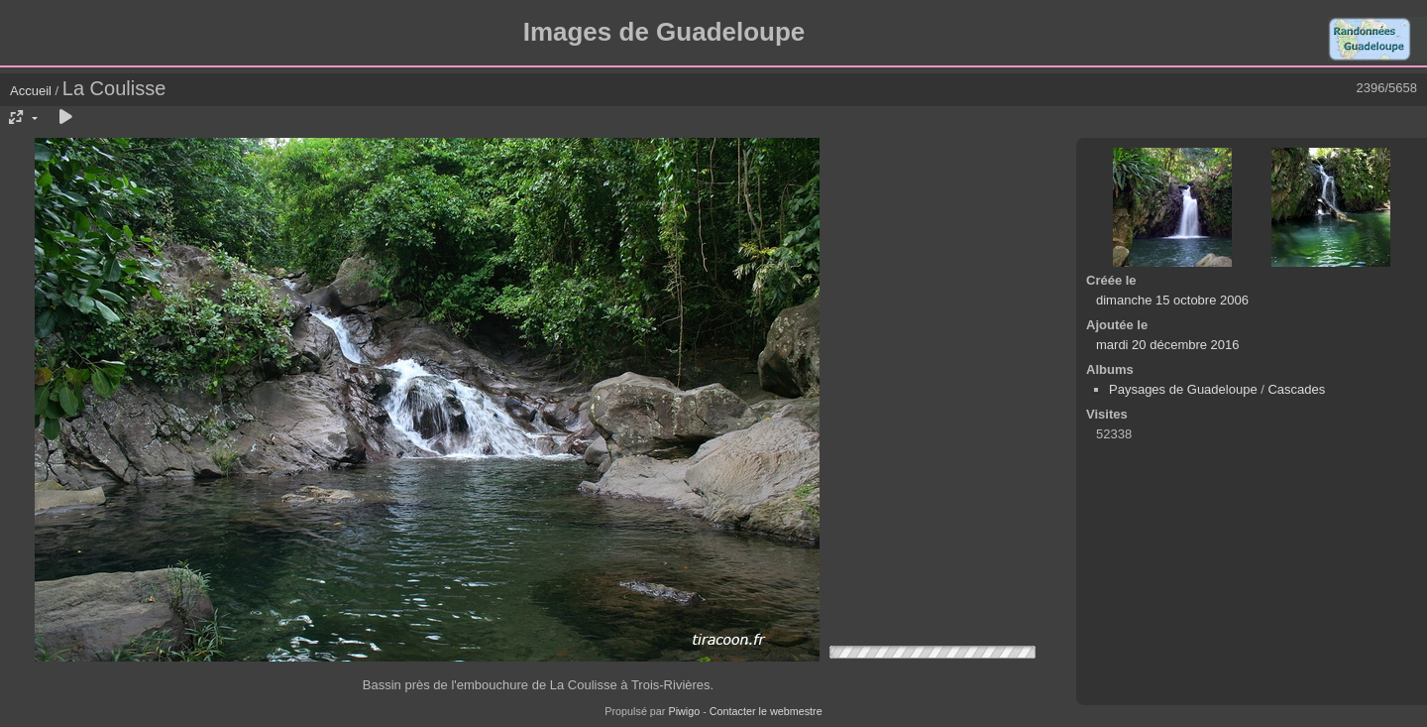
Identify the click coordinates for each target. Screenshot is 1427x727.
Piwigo (684, 711)
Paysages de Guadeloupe (1183, 389)
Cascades (1296, 389)
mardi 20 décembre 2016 (1168, 344)
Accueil (31, 90)
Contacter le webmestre (766, 711)
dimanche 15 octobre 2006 (1172, 300)
